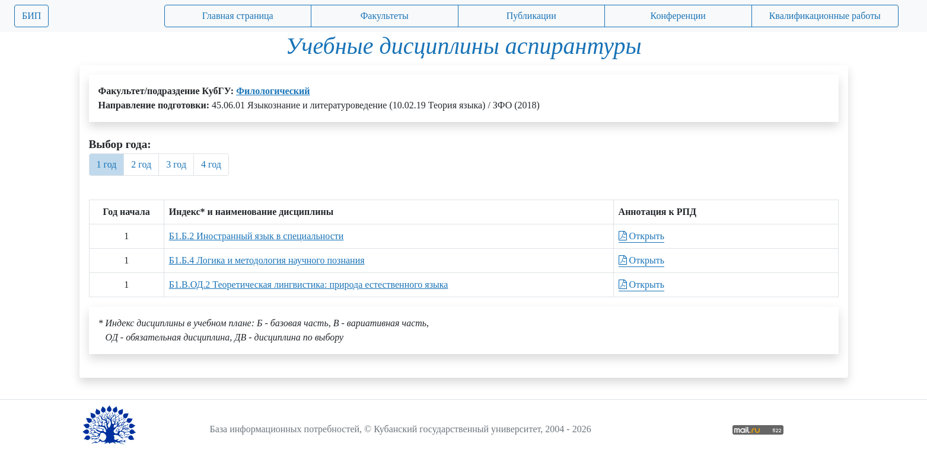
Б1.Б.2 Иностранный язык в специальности (256, 236)
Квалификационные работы (825, 16)
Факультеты (385, 16)
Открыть (641, 236)
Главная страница (237, 16)
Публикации (531, 16)
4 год (211, 164)
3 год (176, 164)
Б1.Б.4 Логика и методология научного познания (267, 260)
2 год (141, 164)
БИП (31, 16)
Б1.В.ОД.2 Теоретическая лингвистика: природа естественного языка (308, 284)
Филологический (273, 91)
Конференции (678, 16)
